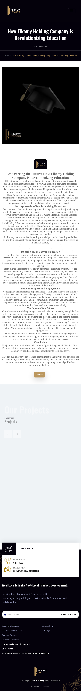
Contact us (34, 686)
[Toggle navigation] (71, 10)
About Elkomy (18, 55)
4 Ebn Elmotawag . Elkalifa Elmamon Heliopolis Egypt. (26, 653)
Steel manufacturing (10, 626)
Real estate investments (12, 630)
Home (6, 55)
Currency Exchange (10, 635)
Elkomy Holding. (37, 680)
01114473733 (7, 649)
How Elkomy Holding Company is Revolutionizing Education (52, 55)
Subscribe (68, 614)
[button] (8, 435)
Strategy (46, 630)
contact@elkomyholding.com (15, 644)
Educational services (10, 639)
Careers (45, 686)
